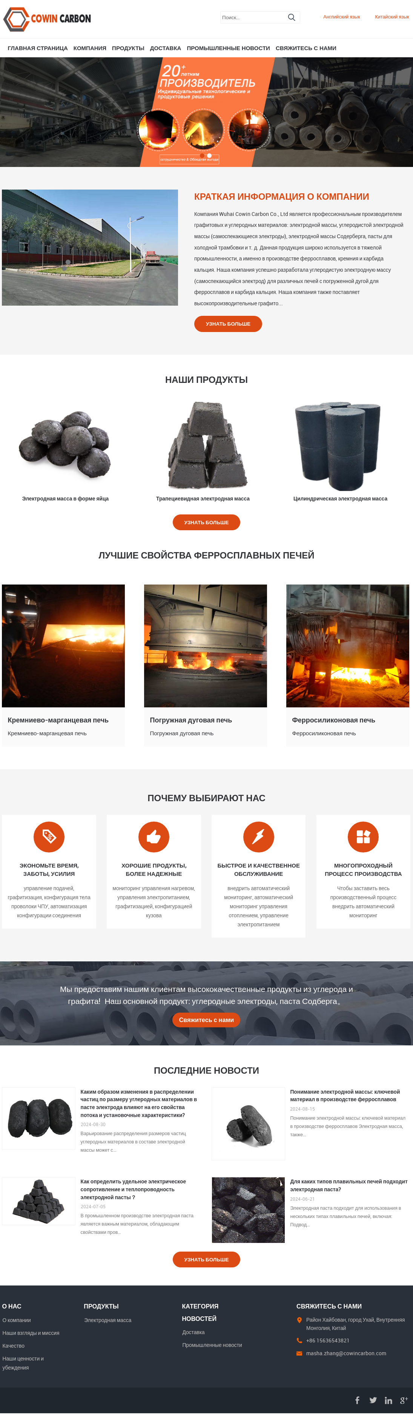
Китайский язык (392, 17)
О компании (16, 1320)
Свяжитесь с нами (306, 48)
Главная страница (38, 48)
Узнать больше (229, 323)
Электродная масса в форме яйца (65, 498)
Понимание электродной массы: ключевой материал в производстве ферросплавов (345, 1095)
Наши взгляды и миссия (30, 1333)
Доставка (165, 48)
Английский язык (341, 17)
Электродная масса (107, 1320)
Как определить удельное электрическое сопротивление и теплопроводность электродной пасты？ (133, 1189)
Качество (13, 1346)
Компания (90, 48)
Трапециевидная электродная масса (203, 498)
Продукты (128, 48)
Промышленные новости (228, 48)
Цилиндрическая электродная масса (340, 498)
